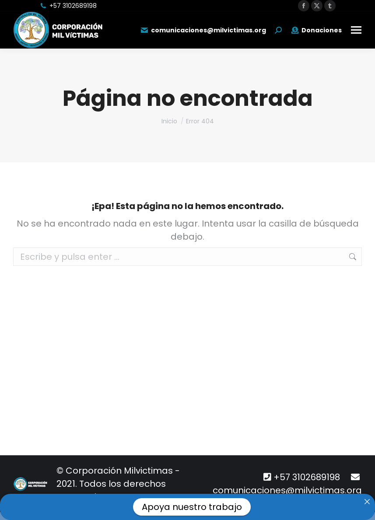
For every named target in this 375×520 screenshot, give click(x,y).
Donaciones (316, 30)
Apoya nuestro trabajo (192, 507)
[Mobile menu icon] (356, 29)
